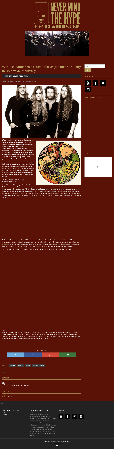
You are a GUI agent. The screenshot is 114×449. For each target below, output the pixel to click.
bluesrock (20, 365)
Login (4, 396)
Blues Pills (12, 365)
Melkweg (28, 365)
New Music (13, 76)
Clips (5, 76)
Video (21, 76)
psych (42, 365)
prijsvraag (35, 365)
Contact (4, 414)
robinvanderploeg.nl (57, 443)
